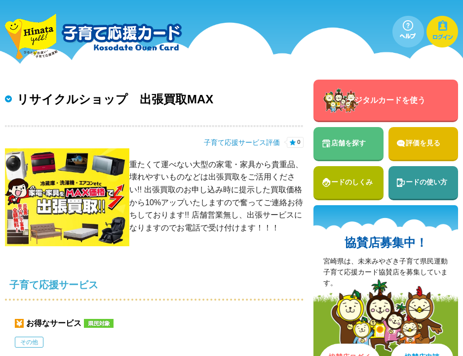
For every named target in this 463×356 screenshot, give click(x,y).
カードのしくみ (348, 182)
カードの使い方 (423, 182)
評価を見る (423, 143)
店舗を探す (348, 143)
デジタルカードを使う (386, 100)
